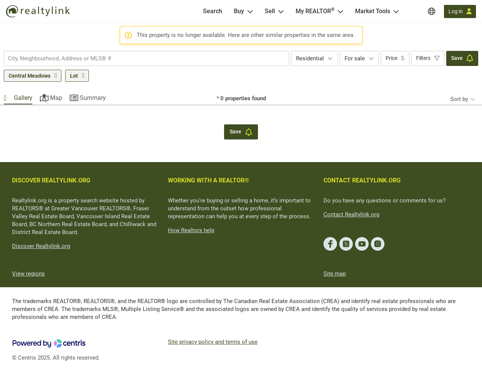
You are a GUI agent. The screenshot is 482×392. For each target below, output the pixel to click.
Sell (270, 11)
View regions (28, 273)
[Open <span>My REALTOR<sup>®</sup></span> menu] (340, 11)
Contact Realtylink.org (351, 214)
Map (56, 97)
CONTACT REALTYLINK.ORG (362, 180)
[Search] (212, 11)
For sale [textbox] (355, 58)
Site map (334, 273)
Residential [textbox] (310, 58)
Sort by (459, 99)
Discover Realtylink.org (41, 246)
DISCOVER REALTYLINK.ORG (51, 180)
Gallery (23, 97)
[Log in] (460, 11)
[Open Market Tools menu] (396, 11)
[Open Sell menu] (281, 11)
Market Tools (372, 11)
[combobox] (146, 58)
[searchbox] (142, 58)
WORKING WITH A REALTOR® (208, 180)
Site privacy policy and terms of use (213, 341)
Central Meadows (29, 76)
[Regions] (431, 11)
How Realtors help (191, 230)
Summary (93, 97)
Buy (239, 11)
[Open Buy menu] (250, 11)
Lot (74, 76)
